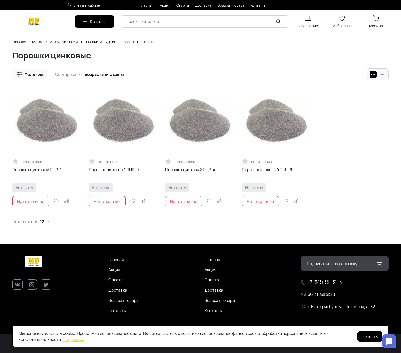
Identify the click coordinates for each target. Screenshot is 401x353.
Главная (19, 41)
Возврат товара (123, 300)
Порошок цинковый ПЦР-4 (190, 169)
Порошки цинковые (137, 41)
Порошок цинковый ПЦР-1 (36, 169)
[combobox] (204, 21)
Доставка (117, 290)
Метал (37, 41)
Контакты (117, 310)
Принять (370, 336)
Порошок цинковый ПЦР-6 (267, 169)
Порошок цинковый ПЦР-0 (114, 169)
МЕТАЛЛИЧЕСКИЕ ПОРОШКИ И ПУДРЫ (82, 41)
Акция (114, 270)
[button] (29, 74)
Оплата (115, 280)
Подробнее (73, 339)
